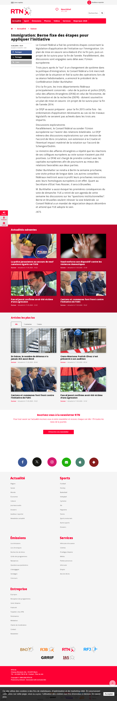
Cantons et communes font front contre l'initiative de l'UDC (81, 300)
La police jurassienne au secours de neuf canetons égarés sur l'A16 (32, 263)
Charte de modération (18, 625)
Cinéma (62, 548)
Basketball (63, 492)
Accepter (109, 694)
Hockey (62, 488)
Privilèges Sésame (66, 552)
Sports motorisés (66, 518)
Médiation (14, 620)
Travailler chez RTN (17, 612)
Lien (16, 62)
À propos (14, 594)
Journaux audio (16, 505)
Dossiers (14, 510)
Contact (13, 629)
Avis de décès (65, 574)
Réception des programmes (20, 599)
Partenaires (15, 616)
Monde (13, 492)
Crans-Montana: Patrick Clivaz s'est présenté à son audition (79, 357)
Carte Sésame (15, 603)
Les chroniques (16, 548)
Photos (47, 21)
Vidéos (57, 21)
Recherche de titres (18, 552)
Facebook (22, 462)
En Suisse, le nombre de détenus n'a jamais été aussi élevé (29, 357)
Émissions (36, 21)
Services (67, 21)
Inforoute (63, 565)
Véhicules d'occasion (67, 543)
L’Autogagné (15, 569)
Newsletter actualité (18, 518)
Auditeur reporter (17, 514)
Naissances (14, 561)
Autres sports (64, 523)
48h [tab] (16, 324)
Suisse (34, 28)
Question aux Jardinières (19, 565)
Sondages (14, 574)
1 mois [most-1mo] (39, 324)
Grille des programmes (19, 556)
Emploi (62, 569)
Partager (17, 52)
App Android (94, 462)
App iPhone (80, 462)
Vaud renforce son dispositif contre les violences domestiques (81, 263)
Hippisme (63, 510)
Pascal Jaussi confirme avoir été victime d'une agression (32, 300)
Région (13, 483)
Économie (14, 496)
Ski (61, 505)
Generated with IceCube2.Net (36, 680)
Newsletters (66, 462)
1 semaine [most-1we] (28, 324)
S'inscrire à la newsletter (58, 432)
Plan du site (39, 674)
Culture (13, 501)
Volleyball (63, 496)
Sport (26, 21)
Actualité (16, 21)
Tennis (62, 514)
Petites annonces (66, 561)
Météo (62, 556)
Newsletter (14, 634)
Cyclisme (63, 501)
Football (63, 483)
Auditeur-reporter (95, 2)
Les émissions (15, 543)
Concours (14, 578)
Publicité (14, 607)
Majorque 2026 (80, 21)
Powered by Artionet (18, 680)
